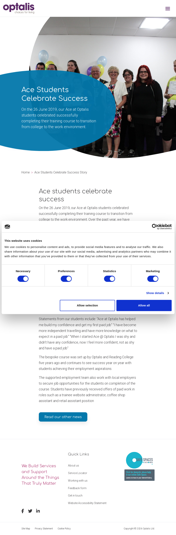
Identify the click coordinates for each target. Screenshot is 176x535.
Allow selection (87, 305)
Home (25, 172)
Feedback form (77, 488)
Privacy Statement (44, 528)
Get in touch (75, 495)
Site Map (25, 528)
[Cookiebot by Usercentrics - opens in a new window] (155, 227)
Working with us (78, 480)
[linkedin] (38, 511)
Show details (155, 293)
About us (73, 465)
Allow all (144, 305)
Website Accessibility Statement (87, 503)
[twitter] (30, 511)
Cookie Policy (64, 528)
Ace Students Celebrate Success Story (60, 172)
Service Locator (77, 473)
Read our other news (63, 417)
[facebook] (22, 511)
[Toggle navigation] (167, 9)
